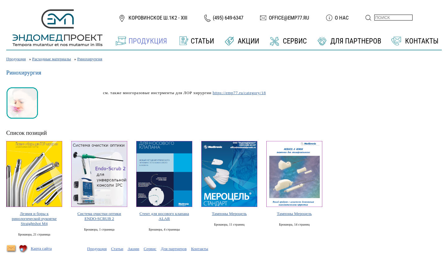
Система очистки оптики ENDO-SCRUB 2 (99, 216)
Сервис (295, 41)
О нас (342, 18)
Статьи (202, 41)
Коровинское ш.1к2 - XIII (157, 18)
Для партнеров (355, 41)
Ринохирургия (89, 59)
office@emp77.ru (289, 18)
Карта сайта (41, 248)
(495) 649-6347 (228, 18)
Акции (248, 41)
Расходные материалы (51, 59)
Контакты (421, 41)
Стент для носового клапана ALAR (164, 216)
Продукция (147, 41)
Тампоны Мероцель (229, 213)
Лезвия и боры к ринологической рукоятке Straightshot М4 (34, 218)
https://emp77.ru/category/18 (239, 92)
